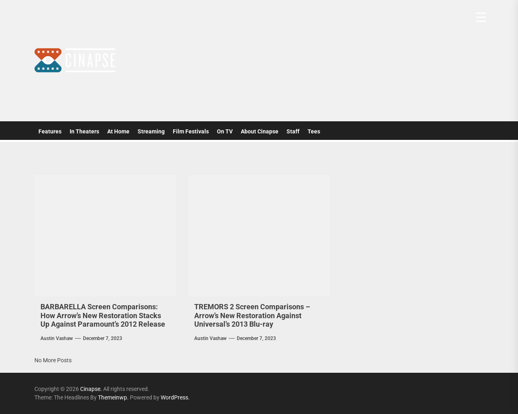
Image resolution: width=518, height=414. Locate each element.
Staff (293, 131)
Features (50, 131)
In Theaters (84, 131)
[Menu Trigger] (481, 17)
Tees (314, 131)
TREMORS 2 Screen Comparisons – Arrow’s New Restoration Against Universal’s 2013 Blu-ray (252, 315)
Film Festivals (191, 131)
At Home (118, 131)
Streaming (151, 131)
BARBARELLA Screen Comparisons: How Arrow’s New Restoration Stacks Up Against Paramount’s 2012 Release (102, 315)
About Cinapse (259, 131)
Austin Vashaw (56, 338)
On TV (225, 131)
